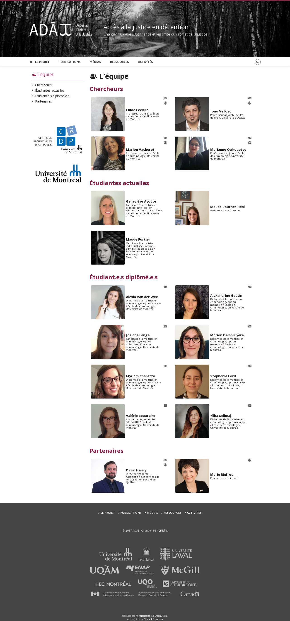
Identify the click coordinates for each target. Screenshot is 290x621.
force (144, 615)
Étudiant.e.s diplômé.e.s (52, 96)
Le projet (42, 62)
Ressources (119, 62)
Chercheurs (43, 85)
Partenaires (43, 101)
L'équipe (45, 74)
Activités (145, 62)
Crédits (163, 531)
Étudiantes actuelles (49, 90)
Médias (95, 62)
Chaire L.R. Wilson (153, 619)
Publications (70, 62)
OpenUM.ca (161, 615)
